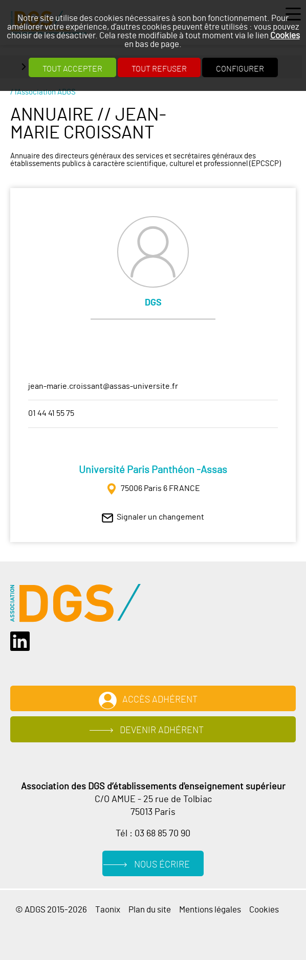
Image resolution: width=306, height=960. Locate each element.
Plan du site (149, 909)
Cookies (285, 35)
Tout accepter (72, 69)
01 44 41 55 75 (51, 413)
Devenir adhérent (162, 730)
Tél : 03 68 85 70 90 (153, 833)
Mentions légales (210, 909)
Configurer (240, 69)
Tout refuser (159, 69)
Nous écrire (162, 865)
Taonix (107, 909)
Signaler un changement (160, 517)
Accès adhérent (160, 700)
